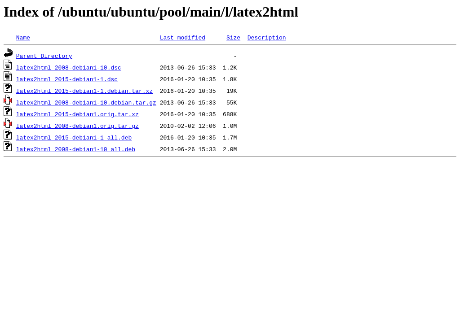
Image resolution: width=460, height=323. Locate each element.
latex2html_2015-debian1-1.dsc (67, 79)
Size (233, 37)
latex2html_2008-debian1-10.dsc (68, 67)
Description (267, 37)
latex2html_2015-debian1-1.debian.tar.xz (84, 91)
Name (23, 37)
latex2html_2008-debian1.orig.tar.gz (77, 126)
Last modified (182, 37)
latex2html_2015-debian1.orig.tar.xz (77, 114)
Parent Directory (44, 56)
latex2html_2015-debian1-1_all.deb (74, 137)
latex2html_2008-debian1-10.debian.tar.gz (86, 102)
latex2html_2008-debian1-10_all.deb (75, 149)
